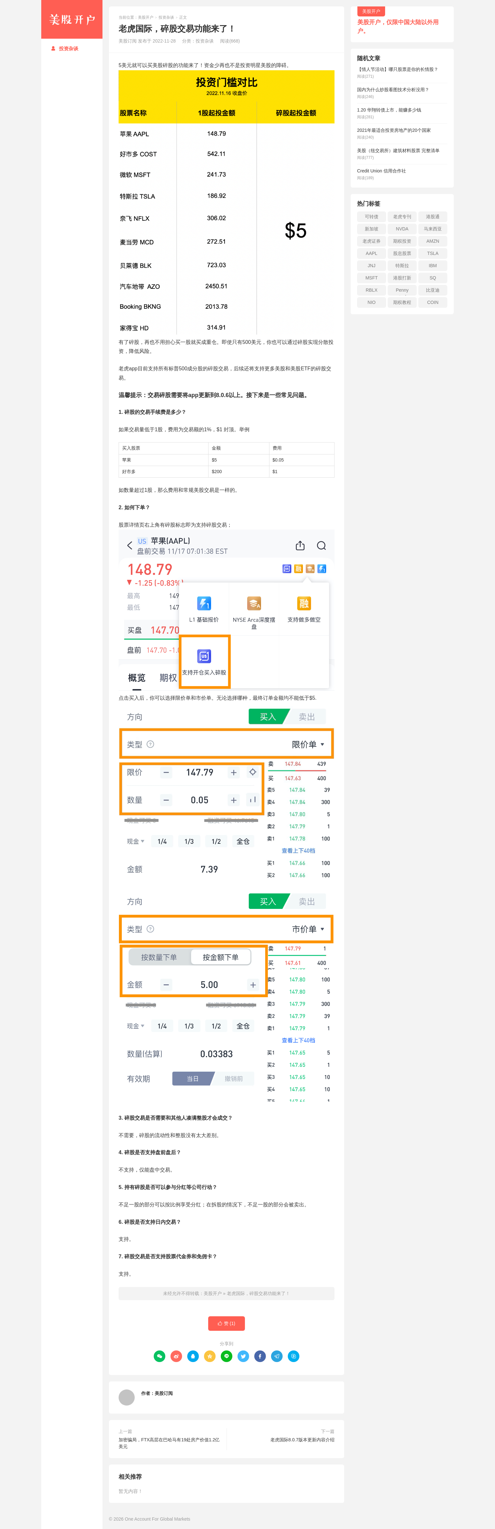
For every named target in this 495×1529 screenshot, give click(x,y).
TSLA (432, 253)
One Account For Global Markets (157, 1519)
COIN (433, 302)
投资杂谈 (64, 48)
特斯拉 (402, 265)
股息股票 (402, 253)
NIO (372, 302)
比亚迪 (433, 290)
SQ (433, 277)
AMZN (432, 241)
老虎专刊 (402, 216)
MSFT (371, 277)
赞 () (226, 1323)
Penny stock (402, 291)
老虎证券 (372, 241)
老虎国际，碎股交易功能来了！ (258, 1293)
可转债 (371, 216)
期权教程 (402, 302)
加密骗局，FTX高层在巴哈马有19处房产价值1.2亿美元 (169, 1443)
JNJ (371, 265)
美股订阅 (164, 1393)
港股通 (433, 216)
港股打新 (402, 277)
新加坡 (371, 228)
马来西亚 (433, 228)
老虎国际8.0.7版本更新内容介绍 (302, 1439)
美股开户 (71, 19)
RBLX (372, 290)
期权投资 (402, 241)
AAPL (371, 253)
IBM (433, 265)
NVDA (402, 228)
